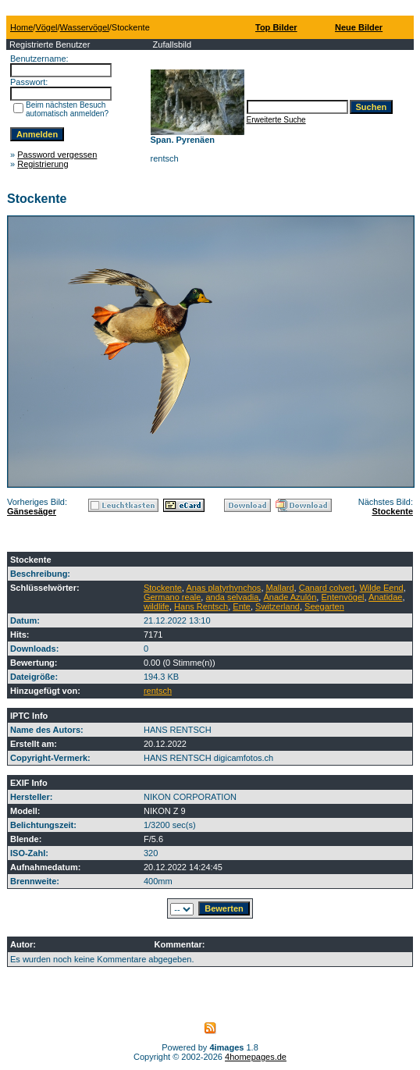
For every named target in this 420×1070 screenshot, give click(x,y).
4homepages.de (256, 1056)
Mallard (280, 587)
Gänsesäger (31, 511)
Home (21, 27)
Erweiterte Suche (276, 120)
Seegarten (324, 606)
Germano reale (172, 597)
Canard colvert (327, 587)
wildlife (156, 606)
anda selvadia (231, 597)
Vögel (46, 27)
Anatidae (385, 597)
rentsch (158, 690)
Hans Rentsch (201, 606)
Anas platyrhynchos (223, 587)
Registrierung (42, 164)
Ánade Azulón (289, 597)
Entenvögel (342, 597)
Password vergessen (57, 154)
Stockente (392, 511)
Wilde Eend (381, 587)
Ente (242, 606)
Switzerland (277, 606)
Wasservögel (84, 27)
